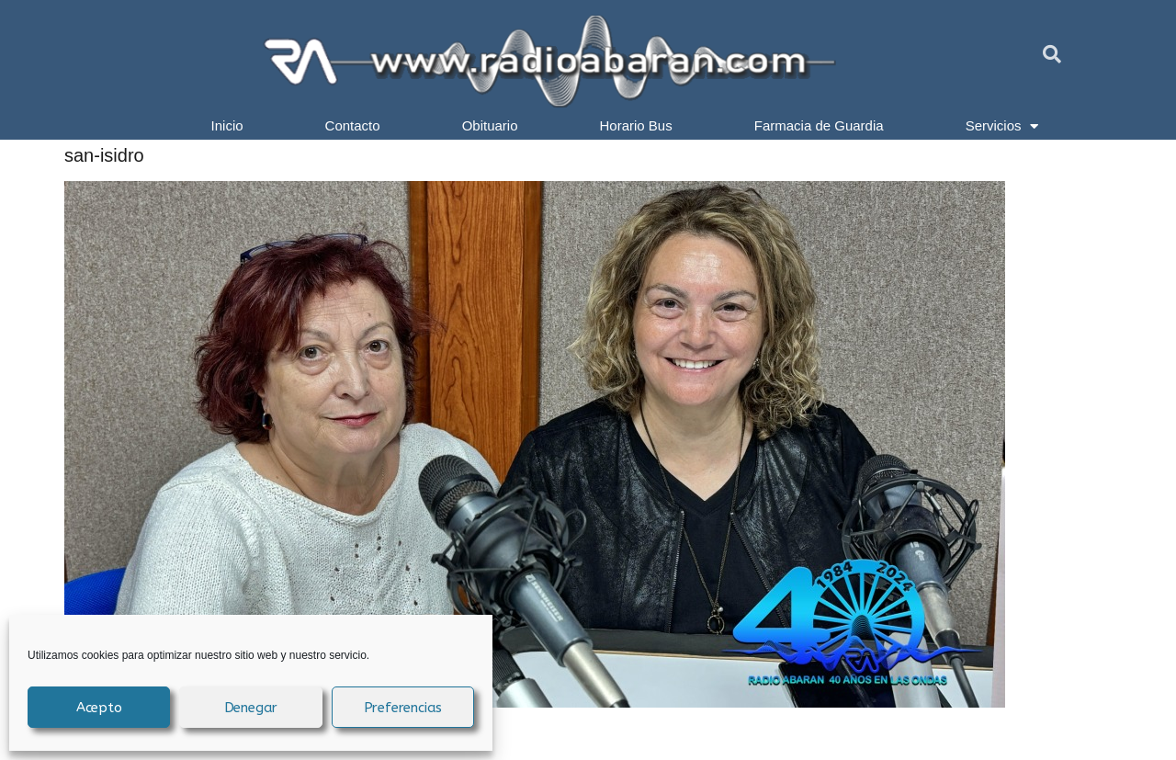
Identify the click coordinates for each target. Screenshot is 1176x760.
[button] (1052, 54)
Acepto (99, 707)
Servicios (1002, 126)
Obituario (490, 125)
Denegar (251, 707)
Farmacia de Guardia (819, 125)
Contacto (352, 125)
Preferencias (403, 707)
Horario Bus (636, 125)
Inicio (227, 125)
